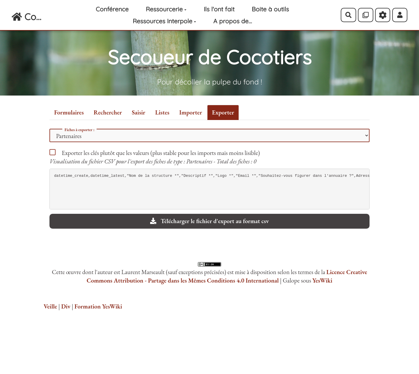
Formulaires (69, 112)
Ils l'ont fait (219, 9)
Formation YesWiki (98, 306)
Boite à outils (270, 9)
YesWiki (322, 280)
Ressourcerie (166, 9)
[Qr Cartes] (365, 15)
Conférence (112, 9)
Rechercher (108, 112)
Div (65, 306)
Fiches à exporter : (80, 130)
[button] (400, 15)
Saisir (138, 112)
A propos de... (232, 21)
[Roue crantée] (382, 15)
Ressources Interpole (164, 21)
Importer (190, 112)
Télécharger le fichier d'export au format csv (209, 221)
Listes (162, 112)
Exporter (223, 112)
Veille (50, 306)
